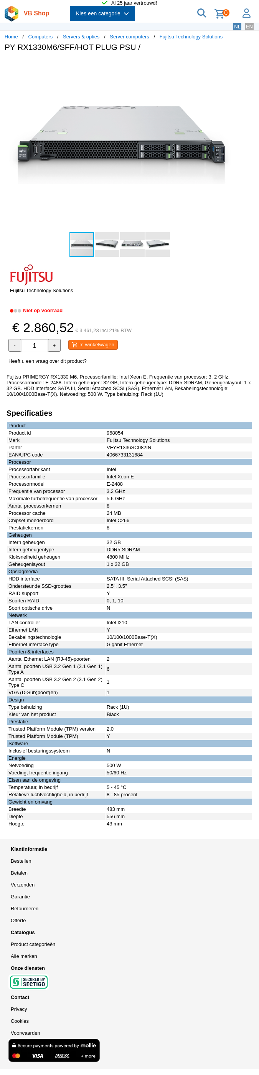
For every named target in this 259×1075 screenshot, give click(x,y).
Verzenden (23, 885)
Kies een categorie (102, 13)
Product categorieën (33, 944)
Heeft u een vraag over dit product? (47, 361)
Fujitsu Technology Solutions (191, 37)
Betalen (19, 873)
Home (11, 37)
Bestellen (21, 861)
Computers (40, 37)
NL (237, 27)
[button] (228, 66)
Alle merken (24, 956)
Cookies (20, 1021)
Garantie (20, 897)
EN (249, 27)
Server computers (129, 37)
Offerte (18, 920)
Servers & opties (81, 37)
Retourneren (24, 908)
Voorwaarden (25, 1033)
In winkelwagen (93, 345)
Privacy (19, 1009)
